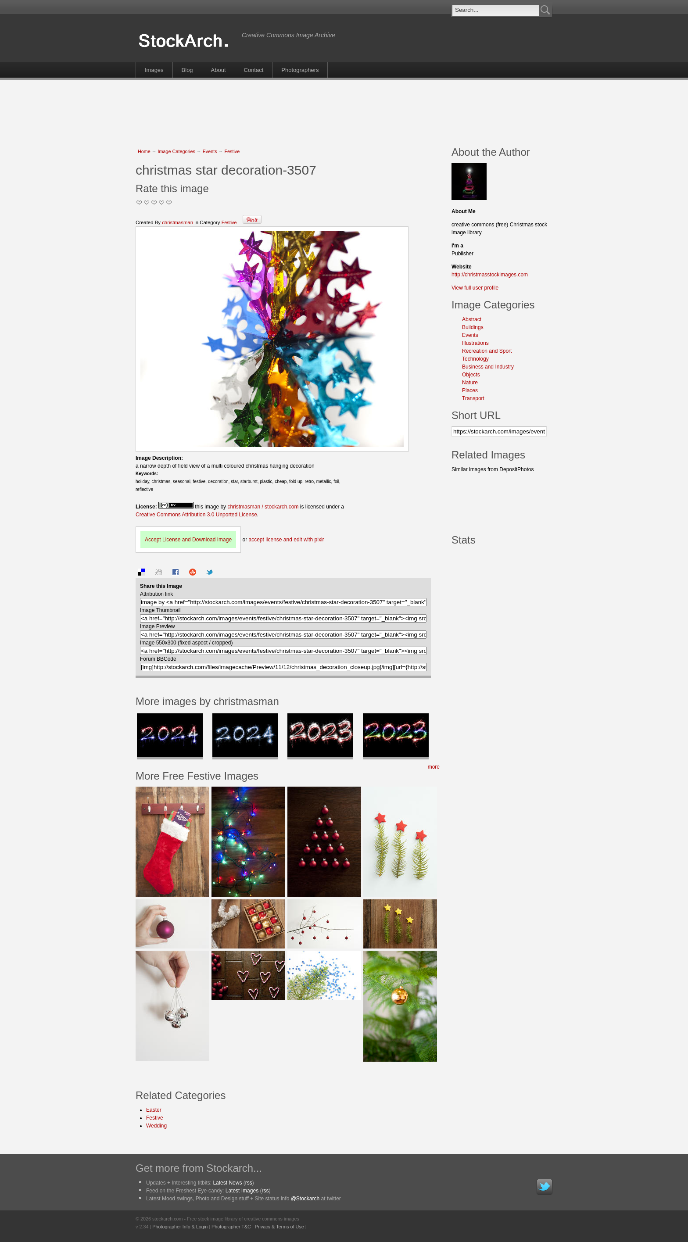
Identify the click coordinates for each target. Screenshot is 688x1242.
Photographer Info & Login (180, 1226)
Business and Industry (488, 367)
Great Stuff (161, 202)
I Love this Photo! (169, 202)
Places (470, 390)
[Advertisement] (344, 108)
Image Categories (176, 151)
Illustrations (475, 343)
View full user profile (475, 288)
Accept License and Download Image (188, 540)
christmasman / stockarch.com (262, 507)
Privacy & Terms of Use (279, 1226)
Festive (232, 151)
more (434, 767)
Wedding (156, 1126)
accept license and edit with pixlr (286, 540)
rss (248, 1183)
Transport (473, 398)
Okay (146, 202)
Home (144, 151)
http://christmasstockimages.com (490, 275)
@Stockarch (305, 1198)
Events (210, 151)
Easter (153, 1110)
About (218, 70)
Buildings (473, 327)
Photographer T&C (231, 1226)
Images (154, 70)
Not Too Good (139, 202)
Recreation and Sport (487, 351)
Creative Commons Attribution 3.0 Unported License (196, 515)
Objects (471, 375)
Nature (470, 382)
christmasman (177, 222)
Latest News (227, 1183)
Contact (254, 70)
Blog (187, 70)
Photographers (300, 70)
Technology (475, 359)
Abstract (471, 319)
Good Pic (154, 202)
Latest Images (242, 1191)
